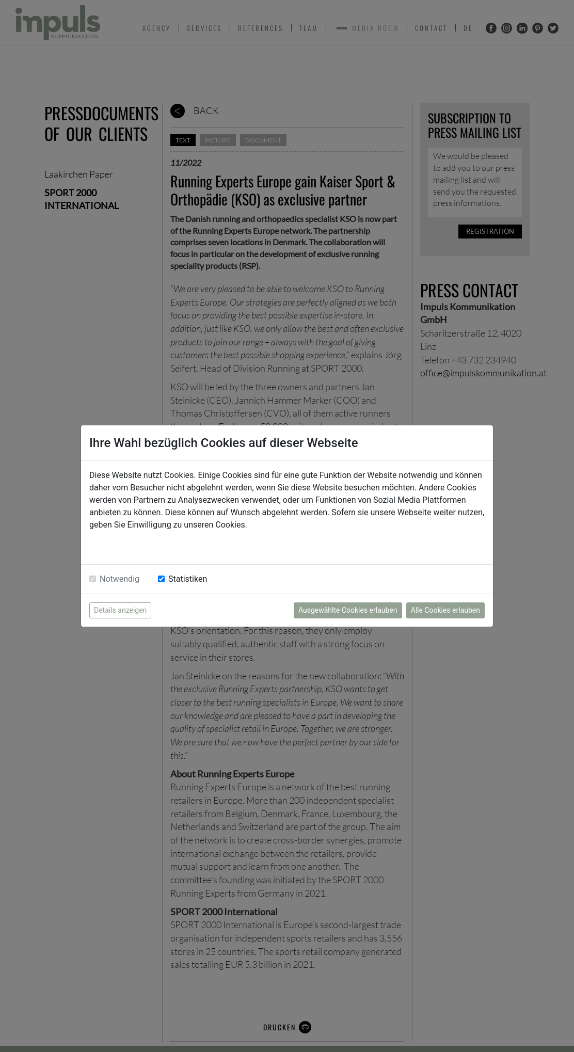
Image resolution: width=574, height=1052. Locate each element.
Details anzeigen (120, 610)
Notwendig (119, 579)
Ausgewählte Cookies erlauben (347, 610)
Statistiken (187, 579)
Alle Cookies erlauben (445, 610)
